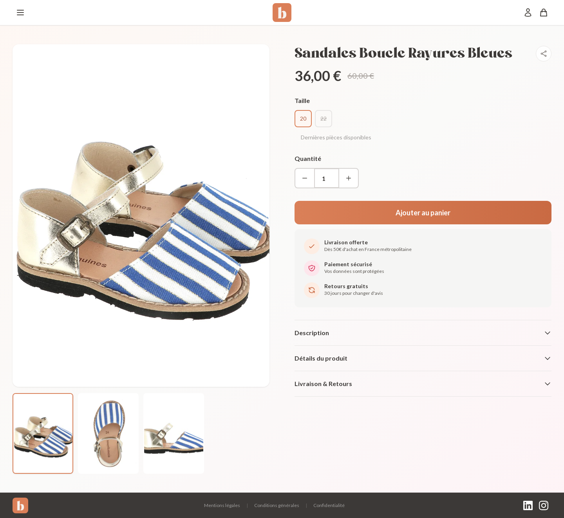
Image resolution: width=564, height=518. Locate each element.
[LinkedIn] (528, 505)
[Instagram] (543, 505)
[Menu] (20, 12)
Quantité (308, 158)
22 (323, 118)
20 (303, 118)
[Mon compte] (528, 12)
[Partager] (543, 53)
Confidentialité (329, 505)
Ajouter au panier (423, 212)
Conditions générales (276, 505)
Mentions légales (222, 505)
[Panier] (543, 12)
